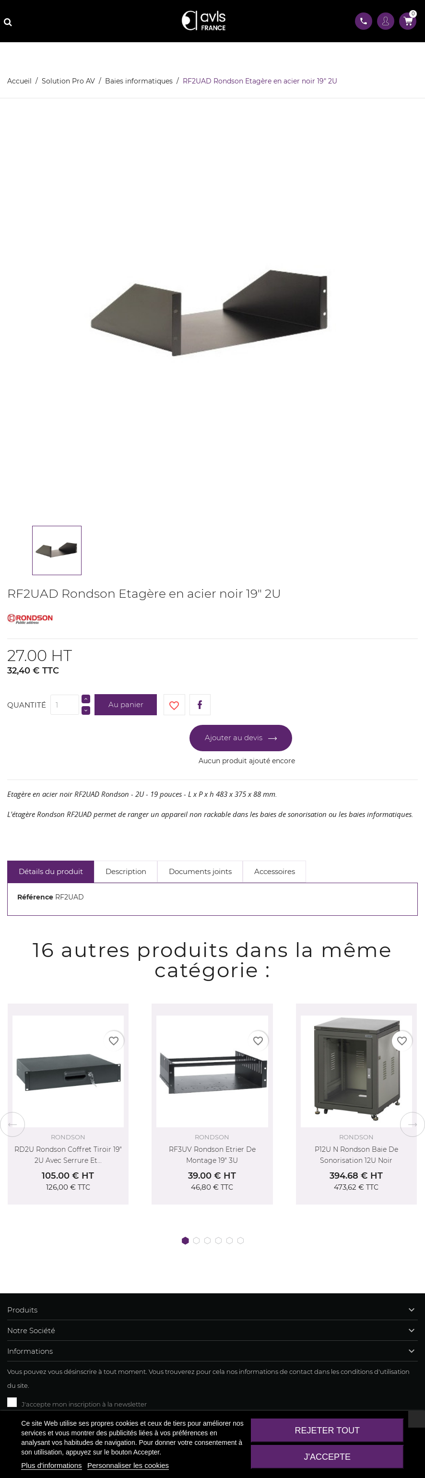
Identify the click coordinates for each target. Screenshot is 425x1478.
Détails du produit (51, 871)
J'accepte (327, 1457)
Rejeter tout (327, 1430)
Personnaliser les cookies (128, 1465)
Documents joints (200, 871)
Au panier (125, 704)
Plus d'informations (51, 1465)
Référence (35, 897)
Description (126, 871)
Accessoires (274, 871)
